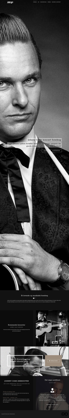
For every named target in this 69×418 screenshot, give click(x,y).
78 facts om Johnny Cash (9, 391)
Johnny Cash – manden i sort (10, 397)
